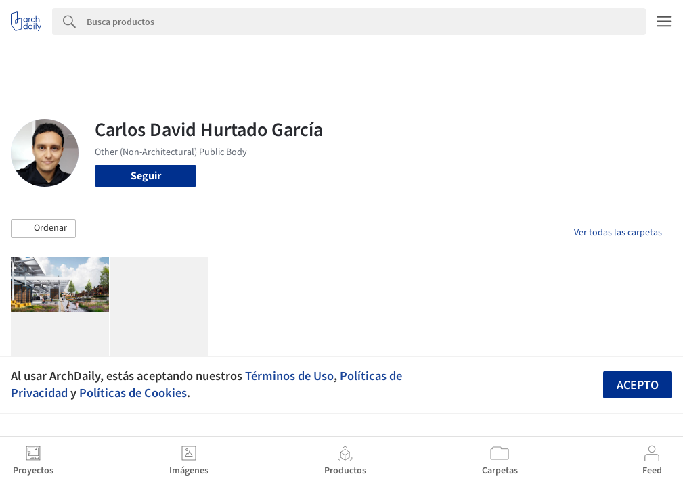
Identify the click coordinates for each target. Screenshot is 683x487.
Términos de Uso (289, 376)
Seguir (146, 175)
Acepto (638, 385)
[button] (43, 228)
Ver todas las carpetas (618, 232)
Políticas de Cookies (133, 393)
